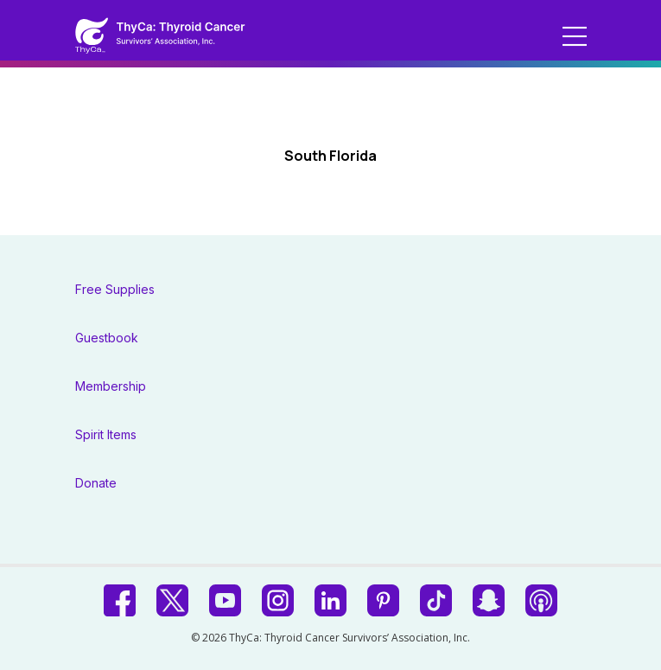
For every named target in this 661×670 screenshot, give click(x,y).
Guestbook (106, 337)
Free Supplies (115, 289)
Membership (110, 386)
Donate (96, 482)
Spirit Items (106, 434)
